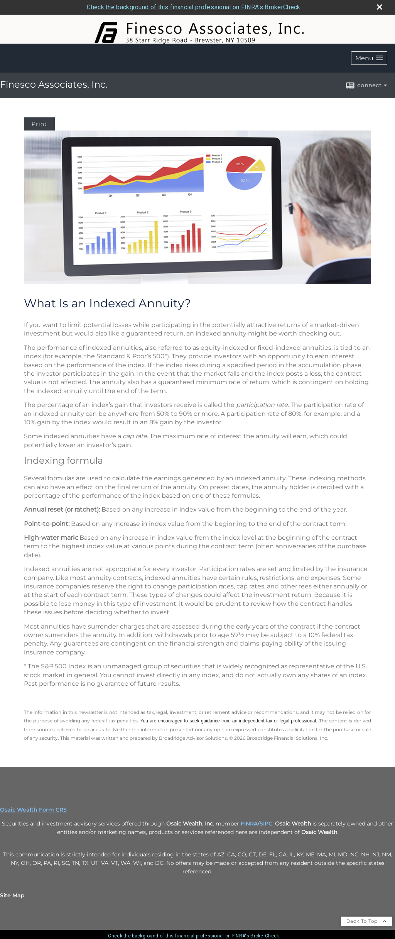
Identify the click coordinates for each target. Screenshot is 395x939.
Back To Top (366, 921)
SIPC (266, 823)
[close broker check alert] (379, 7)
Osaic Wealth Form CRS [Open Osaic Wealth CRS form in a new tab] (33, 809)
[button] (369, 58)
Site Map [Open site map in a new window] (12, 895)
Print (39, 123)
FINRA (249, 823)
